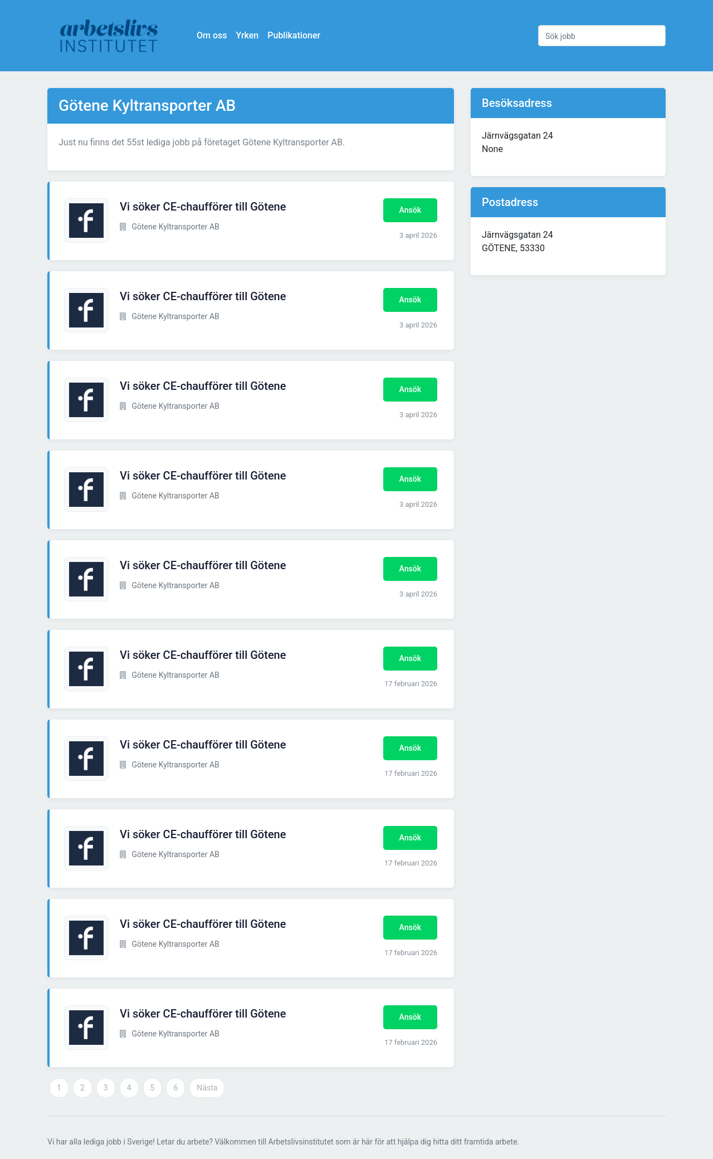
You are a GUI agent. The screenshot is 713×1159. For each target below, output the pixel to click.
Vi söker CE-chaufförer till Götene (203, 206)
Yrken (247, 35)
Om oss (212, 35)
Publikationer (293, 35)
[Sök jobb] (602, 35)
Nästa (207, 1087)
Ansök (410, 210)
